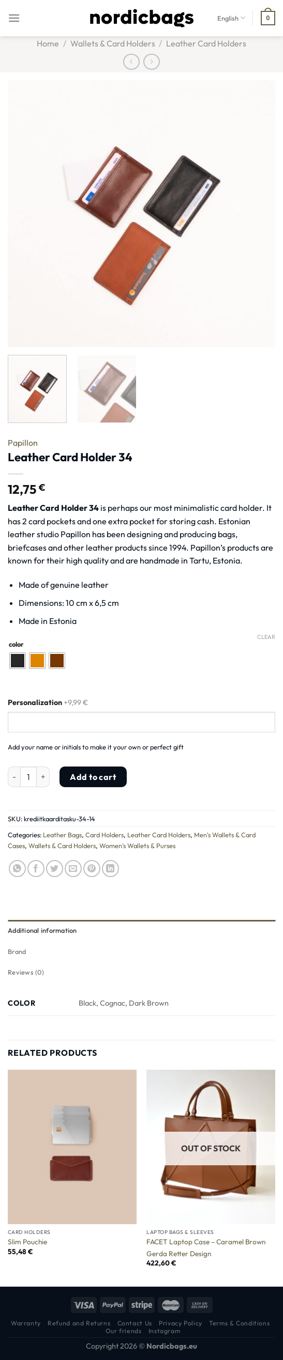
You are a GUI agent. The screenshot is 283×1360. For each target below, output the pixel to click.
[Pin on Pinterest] (91, 868)
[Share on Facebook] (35, 868)
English (231, 18)
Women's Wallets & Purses (137, 845)
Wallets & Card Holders (112, 43)
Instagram (164, 1331)
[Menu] (14, 17)
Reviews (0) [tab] (26, 972)
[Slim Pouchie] (72, 1147)
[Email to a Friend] (73, 868)
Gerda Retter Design (178, 1253)
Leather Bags (62, 835)
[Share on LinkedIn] (110, 868)
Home (48, 43)
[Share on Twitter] (54, 868)
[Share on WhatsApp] (17, 868)
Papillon (23, 442)
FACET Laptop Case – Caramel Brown (205, 1242)
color (16, 644)
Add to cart (93, 777)
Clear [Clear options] (266, 636)
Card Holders (104, 835)
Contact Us (134, 1323)
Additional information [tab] (42, 930)
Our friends (124, 1331)
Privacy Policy (180, 1323)
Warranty (26, 1323)
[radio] (17, 660)
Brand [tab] (17, 951)
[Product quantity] (28, 777)
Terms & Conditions (239, 1323)
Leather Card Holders (206, 43)
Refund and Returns (79, 1323)
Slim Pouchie (27, 1242)
